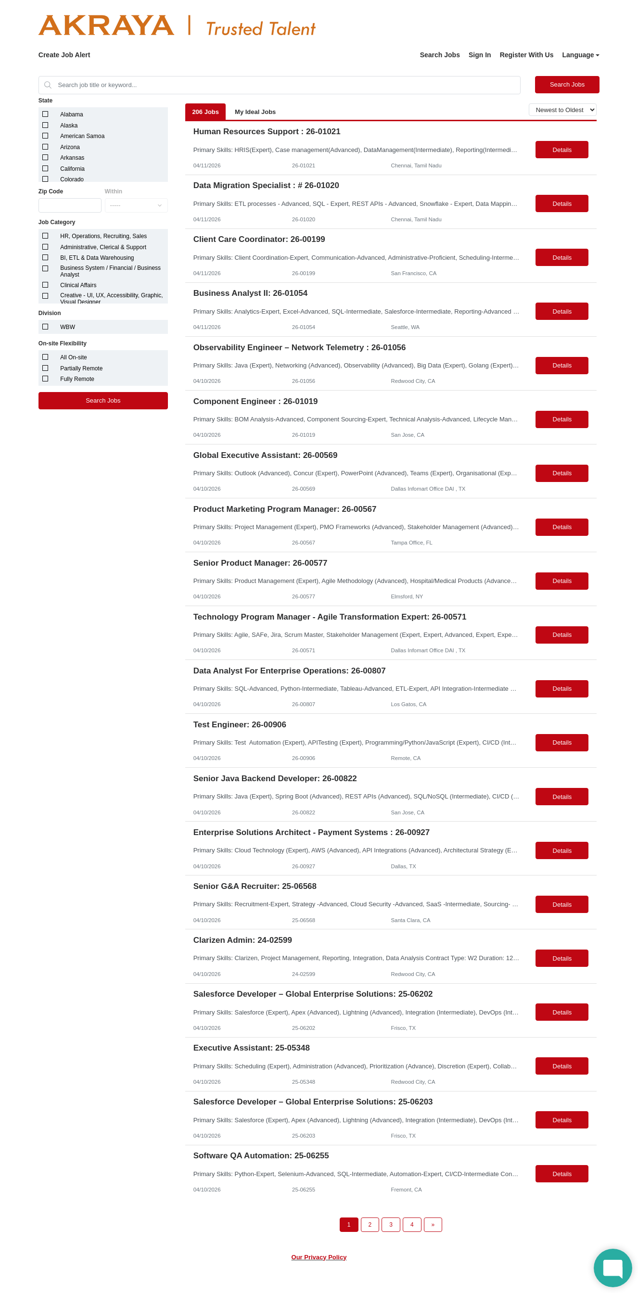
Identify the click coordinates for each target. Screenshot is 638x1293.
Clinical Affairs (78, 285)
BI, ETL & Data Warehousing (97, 257)
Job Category (57, 222)
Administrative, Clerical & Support (103, 247)
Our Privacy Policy (319, 1257)
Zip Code (50, 191)
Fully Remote (77, 379)
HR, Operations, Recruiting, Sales (103, 236)
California (72, 168)
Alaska (68, 125)
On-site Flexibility (62, 343)
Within (114, 191)
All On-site (73, 357)
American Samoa (82, 136)
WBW (67, 327)
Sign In (480, 55)
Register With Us (527, 55)
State (45, 100)
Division (49, 313)
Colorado (72, 179)
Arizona (70, 147)
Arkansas (72, 157)
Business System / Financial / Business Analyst (110, 271)
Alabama (71, 114)
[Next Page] (433, 1224)
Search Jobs (440, 55)
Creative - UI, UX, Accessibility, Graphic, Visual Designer (111, 298)
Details (562, 149)
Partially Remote (81, 368)
